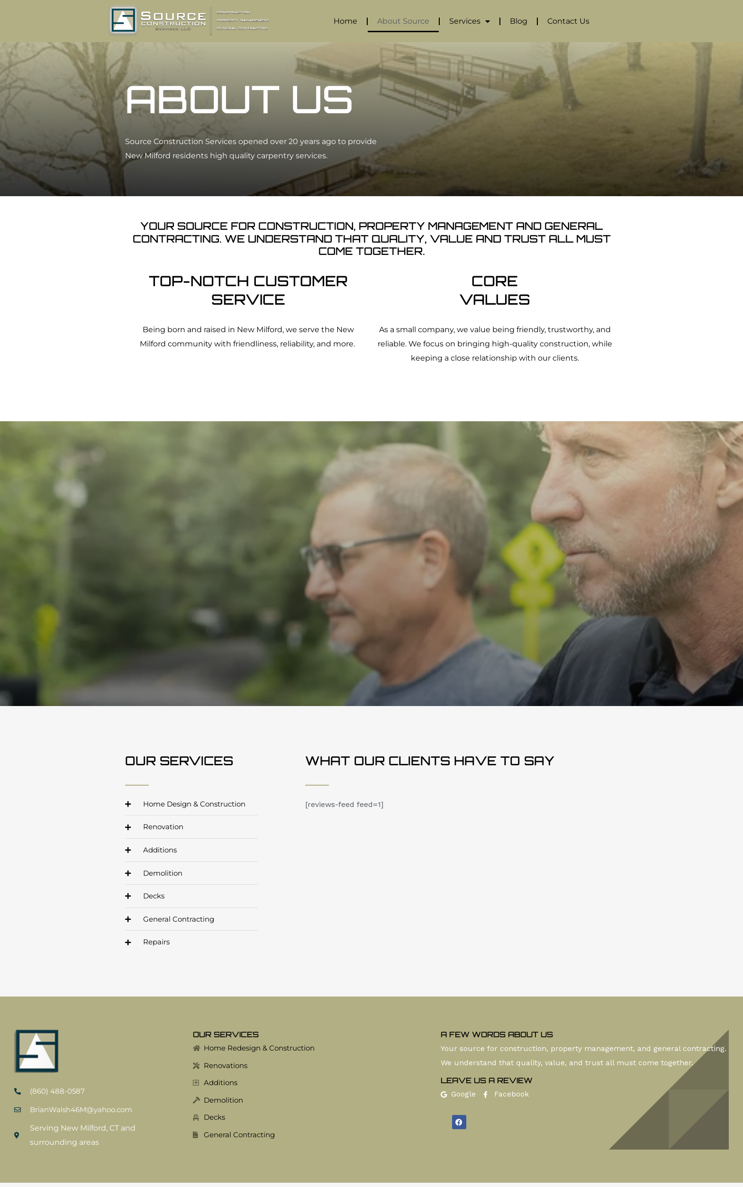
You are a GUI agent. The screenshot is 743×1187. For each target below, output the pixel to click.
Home (345, 21)
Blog (518, 21)
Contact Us (568, 21)
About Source (403, 21)
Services (469, 21)
